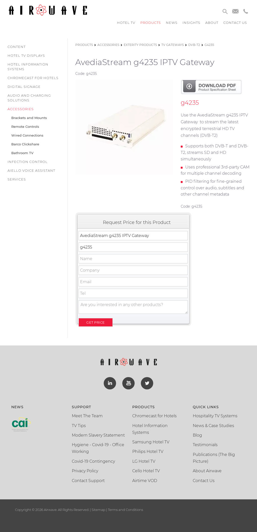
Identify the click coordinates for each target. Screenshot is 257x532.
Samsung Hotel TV (150, 442)
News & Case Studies (213, 425)
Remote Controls (25, 127)
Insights (191, 23)
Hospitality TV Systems (215, 415)
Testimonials (205, 444)
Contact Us (204, 480)
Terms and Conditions (125, 510)
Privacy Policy (85, 470)
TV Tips (79, 425)
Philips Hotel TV (147, 451)
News (171, 23)
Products (150, 23)
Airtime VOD (144, 480)
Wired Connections (27, 135)
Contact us (235, 23)
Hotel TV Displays (26, 55)
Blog (197, 435)
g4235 (209, 45)
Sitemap (98, 510)
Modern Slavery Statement (98, 435)
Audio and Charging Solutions (29, 97)
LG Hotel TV (143, 461)
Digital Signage (24, 87)
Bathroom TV (22, 153)
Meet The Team (87, 415)
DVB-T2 (194, 45)
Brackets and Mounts (29, 118)
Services (17, 179)
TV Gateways (172, 45)
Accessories (21, 109)
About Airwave (207, 470)
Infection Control (28, 162)
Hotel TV (126, 23)
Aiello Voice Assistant (31, 170)
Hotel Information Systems (28, 66)
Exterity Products (140, 45)
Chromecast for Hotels (33, 78)
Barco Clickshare (25, 144)
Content (17, 47)
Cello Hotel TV (146, 470)
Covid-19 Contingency (93, 461)
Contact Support (88, 480)
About (211, 23)
